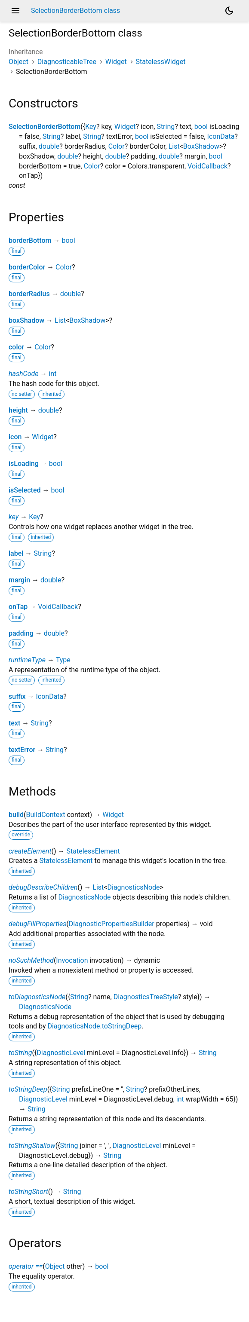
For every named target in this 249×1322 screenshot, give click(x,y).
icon (15, 437)
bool (201, 126)
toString (20, 1053)
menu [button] (15, 11)
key (13, 517)
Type (63, 660)
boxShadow (26, 320)
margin (19, 580)
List (174, 146)
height (18, 410)
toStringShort (28, 1191)
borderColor (27, 267)
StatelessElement (93, 851)
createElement (30, 851)
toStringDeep (28, 1089)
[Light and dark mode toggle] (229, 11)
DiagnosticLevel (61, 1053)
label (16, 553)
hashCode (23, 374)
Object (18, 62)
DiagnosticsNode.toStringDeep (94, 1026)
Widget (116, 62)
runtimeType (27, 660)
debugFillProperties (37, 924)
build (16, 815)
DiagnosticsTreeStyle (146, 997)
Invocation (72, 960)
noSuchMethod (31, 960)
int (52, 374)
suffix (17, 696)
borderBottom (30, 240)
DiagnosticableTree (66, 62)
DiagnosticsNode (133, 887)
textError (22, 750)
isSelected (24, 490)
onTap (18, 607)
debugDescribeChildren (43, 887)
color (16, 347)
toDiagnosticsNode (37, 997)
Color (116, 146)
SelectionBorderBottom (44, 126)
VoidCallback (207, 166)
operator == (26, 1266)
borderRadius (29, 294)
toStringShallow (32, 1145)
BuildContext (45, 815)
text (14, 723)
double (49, 146)
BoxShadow (201, 146)
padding (21, 633)
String (166, 126)
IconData (221, 136)
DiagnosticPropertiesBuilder (111, 924)
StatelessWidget (161, 62)
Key (90, 126)
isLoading (24, 463)
